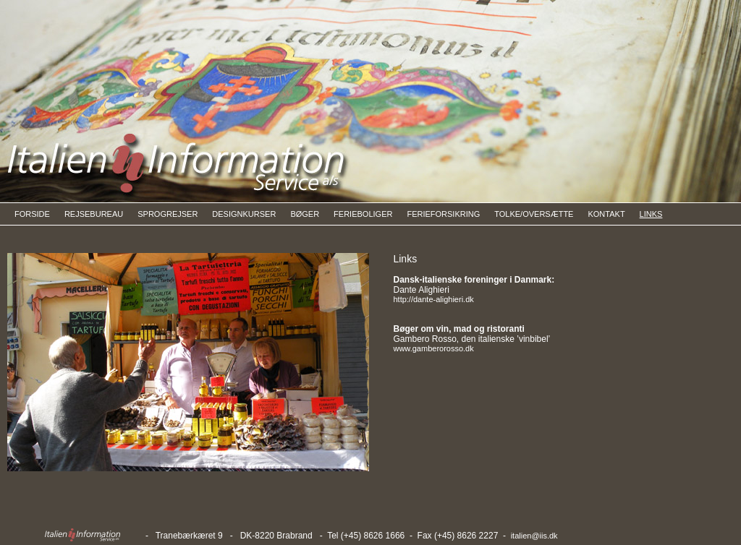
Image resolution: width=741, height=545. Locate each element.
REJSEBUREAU (93, 214)
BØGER (304, 214)
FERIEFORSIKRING (443, 214)
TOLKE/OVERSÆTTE (533, 214)
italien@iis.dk (534, 535)
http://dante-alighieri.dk (433, 299)
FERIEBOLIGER (363, 214)
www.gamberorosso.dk (433, 348)
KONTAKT (606, 214)
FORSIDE (32, 214)
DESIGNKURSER (244, 214)
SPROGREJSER (167, 214)
